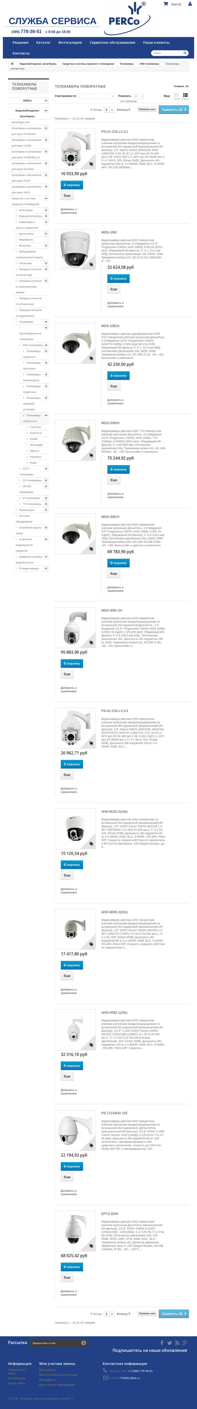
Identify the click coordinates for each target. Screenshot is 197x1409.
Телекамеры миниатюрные (32, 377)
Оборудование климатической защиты (29, 254)
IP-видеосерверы (28, 568)
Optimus (34, 450)
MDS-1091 (109, 232)
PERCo (27, 100)
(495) (27, 32)
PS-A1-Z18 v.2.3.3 (114, 711)
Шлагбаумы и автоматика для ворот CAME (26, 142)
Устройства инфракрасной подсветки (24, 545)
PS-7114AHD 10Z (114, 1113)
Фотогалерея (70, 42)
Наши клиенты (156, 42)
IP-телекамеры (31, 498)
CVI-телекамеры (32, 480)
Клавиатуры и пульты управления (27, 225)
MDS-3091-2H (111, 610)
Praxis (33, 462)
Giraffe (33, 439)
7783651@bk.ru (129, 1378)
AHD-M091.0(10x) (114, 912)
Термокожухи (26, 509)
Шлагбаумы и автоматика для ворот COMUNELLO (26, 154)
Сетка (176, 96)
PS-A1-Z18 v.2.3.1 (114, 131)
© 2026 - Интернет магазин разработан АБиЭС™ (40, 1398)
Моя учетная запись (57, 1363)
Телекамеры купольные (32, 365)
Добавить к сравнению (69, 211)
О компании (16, 1378)
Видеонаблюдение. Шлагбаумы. (27, 113)
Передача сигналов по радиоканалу (29, 313)
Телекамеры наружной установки (32, 403)
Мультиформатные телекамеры (30, 336)
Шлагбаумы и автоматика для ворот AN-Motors (26, 131)
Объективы (25, 263)
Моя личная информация (57, 1384)
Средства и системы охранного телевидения (25, 201)
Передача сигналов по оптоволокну (29, 301)
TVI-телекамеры (32, 504)
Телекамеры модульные (32, 389)
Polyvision (35, 456)
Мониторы (24, 245)
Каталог (43, 42)
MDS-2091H (110, 423)
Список (185, 96)
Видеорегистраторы (30, 216)
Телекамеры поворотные (32, 418)
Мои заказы (47, 1369)
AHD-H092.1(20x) (114, 1012)
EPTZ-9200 (109, 1214)
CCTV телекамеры (26, 471)
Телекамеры (25, 321)
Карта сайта (16, 1383)
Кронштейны (26, 233)
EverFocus (35, 433)
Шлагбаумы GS (21, 122)
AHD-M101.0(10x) (114, 811)
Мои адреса (47, 1379)
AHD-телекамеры (32, 345)
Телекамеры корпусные (32, 354)
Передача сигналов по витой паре (29, 272)
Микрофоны (25, 239)
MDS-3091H (110, 517)
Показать (124, 95)
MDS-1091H (110, 326)
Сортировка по (65, 95)
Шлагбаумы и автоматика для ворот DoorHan (26, 166)
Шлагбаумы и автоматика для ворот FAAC (26, 178)
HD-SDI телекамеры (26, 489)
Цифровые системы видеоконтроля (29, 559)
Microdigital (36, 444)
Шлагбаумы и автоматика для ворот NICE (26, 189)
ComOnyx (35, 427)
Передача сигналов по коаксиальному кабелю (29, 286)
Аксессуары (25, 210)
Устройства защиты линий (29, 530)
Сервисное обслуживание (112, 42)
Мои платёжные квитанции (58, 1374)
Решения (20, 42)
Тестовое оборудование (24, 518)
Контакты (21, 53)
